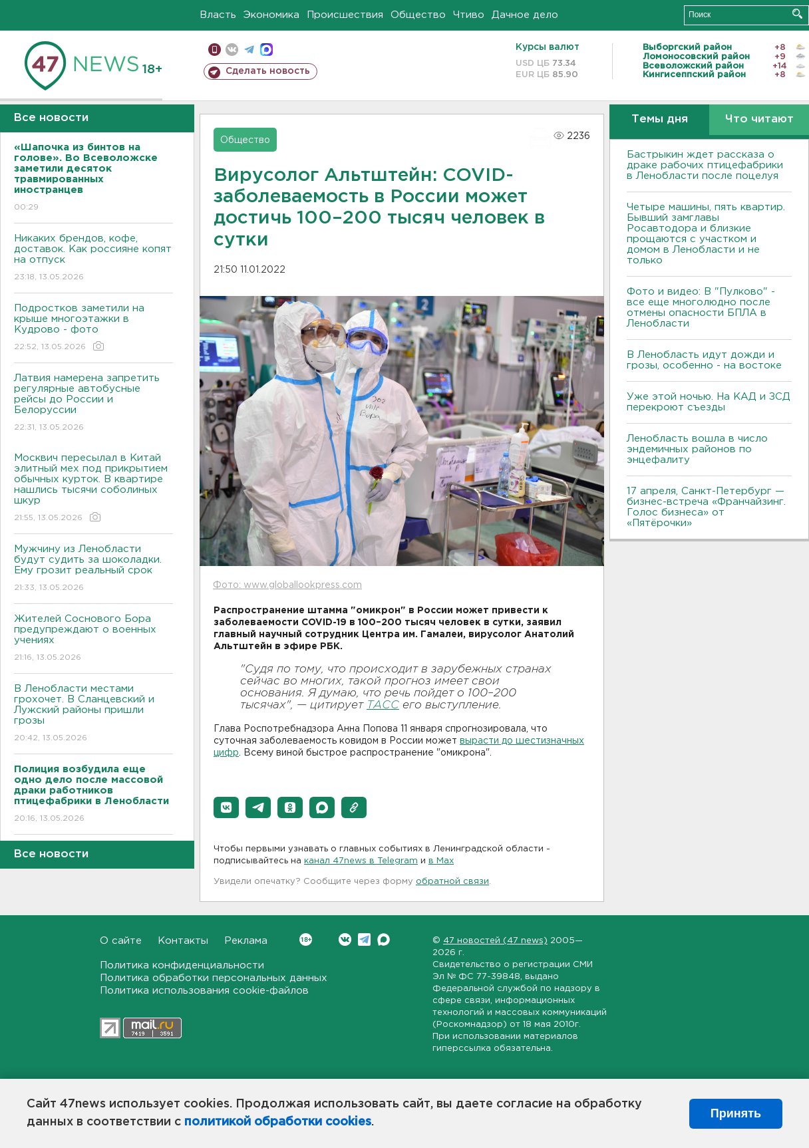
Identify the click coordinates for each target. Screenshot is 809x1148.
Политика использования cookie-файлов (204, 990)
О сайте (121, 940)
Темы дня (659, 119)
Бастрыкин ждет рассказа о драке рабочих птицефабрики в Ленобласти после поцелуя (705, 165)
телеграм (249, 49)
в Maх (441, 861)
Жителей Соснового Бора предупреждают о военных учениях (93, 639)
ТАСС (383, 705)
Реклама (245, 940)
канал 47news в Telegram (361, 861)
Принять (736, 1113)
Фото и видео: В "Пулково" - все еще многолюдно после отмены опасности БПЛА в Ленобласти (701, 307)
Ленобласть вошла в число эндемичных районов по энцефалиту (697, 449)
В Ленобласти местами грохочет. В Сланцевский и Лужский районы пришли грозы (93, 714)
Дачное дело (525, 15)
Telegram (364, 939)
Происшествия (345, 15)
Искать (797, 14)
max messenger (266, 49)
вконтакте (232, 49)
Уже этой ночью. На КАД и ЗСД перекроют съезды (708, 402)
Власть (218, 15)
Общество (418, 15)
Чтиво (468, 15)
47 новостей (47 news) (495, 940)
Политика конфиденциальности (182, 965)
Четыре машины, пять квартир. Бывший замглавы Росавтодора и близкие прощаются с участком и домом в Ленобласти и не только (706, 234)
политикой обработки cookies (277, 1122)
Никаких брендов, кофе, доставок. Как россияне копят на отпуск (93, 258)
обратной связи (452, 881)
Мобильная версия (214, 49)
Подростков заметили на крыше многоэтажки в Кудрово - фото (93, 328)
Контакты (183, 940)
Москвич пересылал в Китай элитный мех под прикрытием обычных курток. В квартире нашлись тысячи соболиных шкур (93, 488)
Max (383, 939)
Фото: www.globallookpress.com (287, 585)
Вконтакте (305, 939)
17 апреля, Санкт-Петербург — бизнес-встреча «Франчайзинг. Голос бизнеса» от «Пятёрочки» (706, 507)
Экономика (271, 15)
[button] (226, 807)
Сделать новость (268, 71)
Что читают (759, 119)
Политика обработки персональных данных (213, 978)
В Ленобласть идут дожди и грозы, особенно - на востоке (704, 360)
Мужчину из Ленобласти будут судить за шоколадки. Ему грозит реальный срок (93, 569)
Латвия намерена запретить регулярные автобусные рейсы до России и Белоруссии (93, 403)
